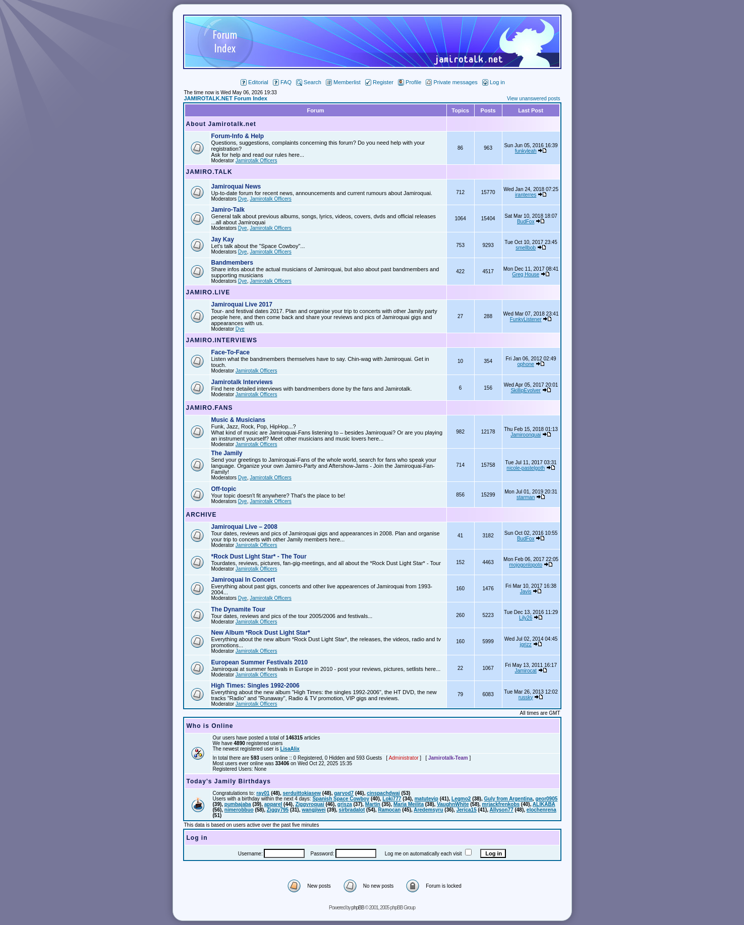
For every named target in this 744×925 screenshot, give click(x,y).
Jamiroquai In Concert (243, 579)
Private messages (451, 82)
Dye (242, 199)
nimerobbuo (239, 810)
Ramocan (389, 810)
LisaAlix (289, 749)
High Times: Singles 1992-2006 (255, 685)
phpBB (358, 907)
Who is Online (210, 725)
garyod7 (344, 793)
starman (526, 497)
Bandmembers (232, 262)
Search (308, 82)
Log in (493, 82)
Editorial (254, 82)
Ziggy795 (278, 810)
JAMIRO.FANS (209, 407)
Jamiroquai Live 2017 (241, 304)
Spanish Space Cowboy (340, 798)
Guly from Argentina (508, 798)
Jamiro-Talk (228, 209)
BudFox (525, 221)
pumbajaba (237, 804)
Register (379, 82)
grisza (344, 804)
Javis (526, 591)
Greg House (525, 274)
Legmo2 (461, 798)
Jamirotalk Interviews (242, 382)
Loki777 (391, 798)
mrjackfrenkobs (501, 804)
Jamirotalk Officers (256, 160)
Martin (372, 804)
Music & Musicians (238, 419)
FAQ (282, 82)
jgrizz (525, 644)
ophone (525, 364)
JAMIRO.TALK (209, 171)
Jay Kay (222, 239)
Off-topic (224, 488)
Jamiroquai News (236, 186)
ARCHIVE (201, 514)
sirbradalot (352, 810)
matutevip (426, 798)
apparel (273, 804)
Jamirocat (525, 670)
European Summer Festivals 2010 (259, 662)
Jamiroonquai (525, 435)
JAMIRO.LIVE (208, 292)
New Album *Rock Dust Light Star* (260, 632)
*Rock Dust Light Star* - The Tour (259, 556)
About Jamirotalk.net (221, 124)
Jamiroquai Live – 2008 (244, 526)
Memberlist (343, 82)
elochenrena (541, 810)
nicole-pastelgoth (525, 468)
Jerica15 (466, 810)
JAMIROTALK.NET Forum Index (225, 98)
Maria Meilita (408, 804)
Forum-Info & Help (237, 136)
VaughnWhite (453, 804)
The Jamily (227, 453)
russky (526, 697)
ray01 (262, 793)
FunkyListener (526, 319)
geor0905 (546, 798)
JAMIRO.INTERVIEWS (221, 340)
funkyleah (526, 151)
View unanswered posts (533, 98)
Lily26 (525, 618)
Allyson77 (501, 810)
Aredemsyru (428, 810)
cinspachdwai (383, 793)
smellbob (526, 248)
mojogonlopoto (525, 565)
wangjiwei (313, 810)
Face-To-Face (230, 352)
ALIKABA (544, 804)
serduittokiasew (301, 793)
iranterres (525, 195)
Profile (409, 82)
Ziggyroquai (309, 804)
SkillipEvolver (525, 390)
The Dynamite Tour (238, 609)
